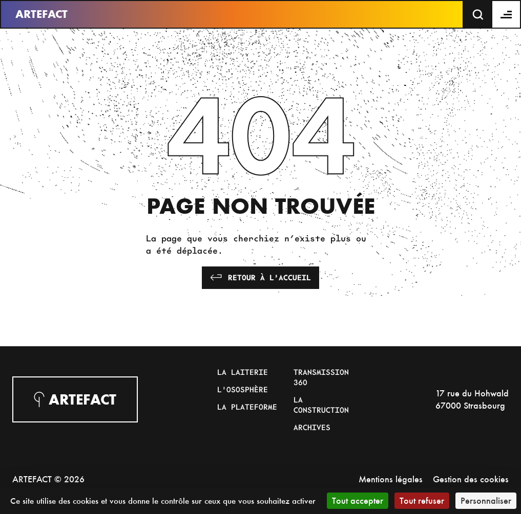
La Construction (321, 404)
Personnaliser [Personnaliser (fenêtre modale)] (486, 500)
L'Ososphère (242, 389)
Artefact (41, 14)
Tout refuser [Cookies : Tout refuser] (422, 500)
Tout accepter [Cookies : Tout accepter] (357, 500)
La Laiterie (242, 372)
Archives (312, 427)
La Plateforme (247, 406)
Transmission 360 (321, 377)
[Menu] (506, 14)
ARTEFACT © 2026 (48, 479)
